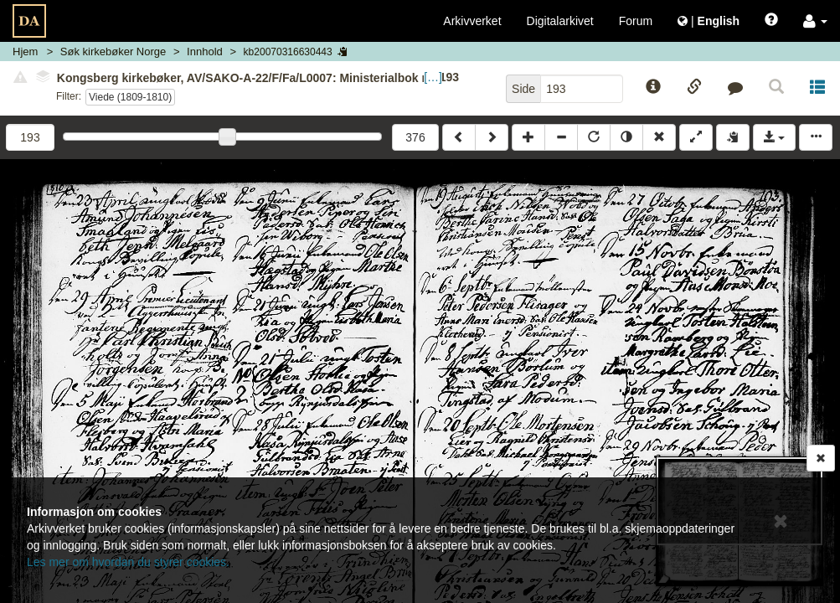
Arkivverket (472, 21)
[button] (815, 21)
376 (415, 137)
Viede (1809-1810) (130, 97)
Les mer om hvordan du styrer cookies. (128, 562)
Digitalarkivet (560, 21)
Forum (635, 21)
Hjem (25, 51)
